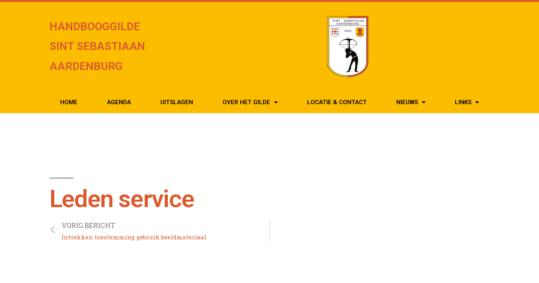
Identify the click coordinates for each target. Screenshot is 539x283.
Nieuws (410, 102)
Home (68, 102)
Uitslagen (176, 102)
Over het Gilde (250, 102)
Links (467, 102)
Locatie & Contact (337, 102)
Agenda (119, 102)
